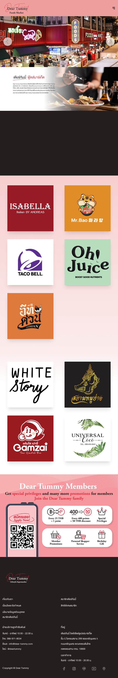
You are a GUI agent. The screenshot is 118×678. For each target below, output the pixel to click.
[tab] (56, 72)
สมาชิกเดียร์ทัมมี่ (68, 599)
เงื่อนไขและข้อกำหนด (11, 605)
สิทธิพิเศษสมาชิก (69, 605)
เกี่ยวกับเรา (7, 599)
